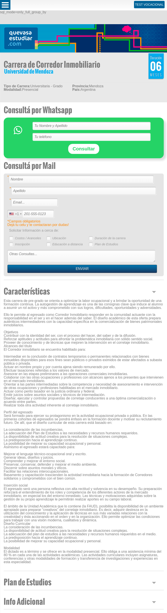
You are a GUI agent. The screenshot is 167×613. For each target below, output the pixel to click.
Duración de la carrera (110, 238)
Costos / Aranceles (28, 238)
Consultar (84, 149)
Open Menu (5, 5)
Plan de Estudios (106, 244)
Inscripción (22, 244)
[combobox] (15, 214)
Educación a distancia (67, 244)
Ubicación (59, 238)
